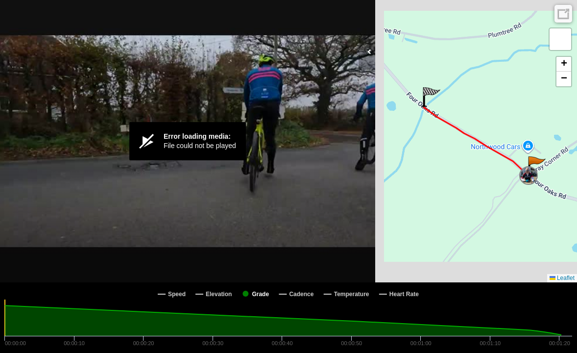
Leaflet (562, 278)
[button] (536, 166)
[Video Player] (187, 141)
